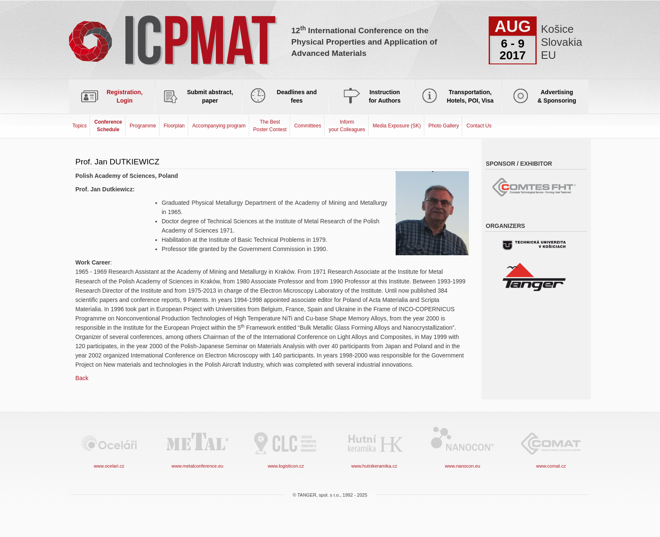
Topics (79, 126)
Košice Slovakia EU (558, 42)
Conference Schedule (108, 125)
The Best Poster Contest (270, 125)
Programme (143, 126)
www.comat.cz (551, 446)
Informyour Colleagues (347, 125)
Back (81, 378)
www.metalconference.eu (197, 446)
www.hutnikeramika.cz (374, 446)
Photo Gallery (443, 126)
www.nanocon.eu (462, 446)
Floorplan (174, 126)
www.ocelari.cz (109, 446)
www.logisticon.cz (285, 446)
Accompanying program (219, 126)
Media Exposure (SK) (397, 126)
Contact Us (478, 126)
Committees (307, 126)
